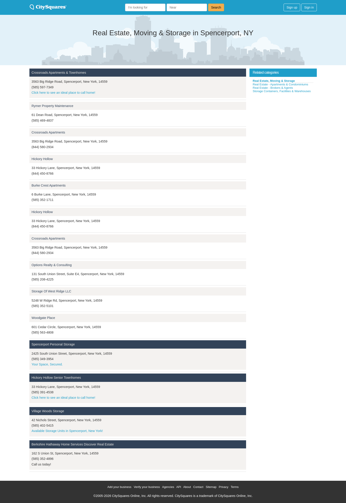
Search (216, 7)
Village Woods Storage (48, 411)
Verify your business (147, 487)
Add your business (119, 487)
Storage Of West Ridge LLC (51, 291)
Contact (198, 487)
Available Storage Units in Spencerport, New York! (67, 431)
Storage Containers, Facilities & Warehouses (282, 91)
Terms (234, 487)
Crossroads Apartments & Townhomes (59, 72)
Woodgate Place (43, 318)
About (187, 487)
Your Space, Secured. (47, 364)
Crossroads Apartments (48, 132)
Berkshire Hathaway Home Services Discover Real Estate (73, 444)
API (178, 487)
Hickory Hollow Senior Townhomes (56, 377)
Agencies (168, 487)
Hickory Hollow (42, 159)
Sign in (309, 7)
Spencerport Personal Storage (53, 344)
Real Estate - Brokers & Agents (273, 87)
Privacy (223, 487)
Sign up (291, 7)
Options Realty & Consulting (52, 265)
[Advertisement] (283, 127)
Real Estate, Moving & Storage (274, 80)
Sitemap (211, 487)
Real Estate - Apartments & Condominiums (280, 84)
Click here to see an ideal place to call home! (63, 92)
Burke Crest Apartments (49, 185)
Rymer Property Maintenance (52, 106)
